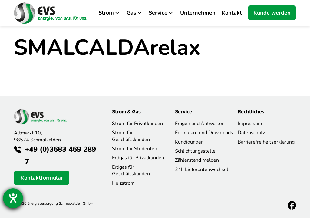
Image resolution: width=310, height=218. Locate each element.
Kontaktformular (42, 177)
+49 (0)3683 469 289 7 (60, 155)
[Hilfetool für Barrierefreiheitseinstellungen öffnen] (13, 198)
